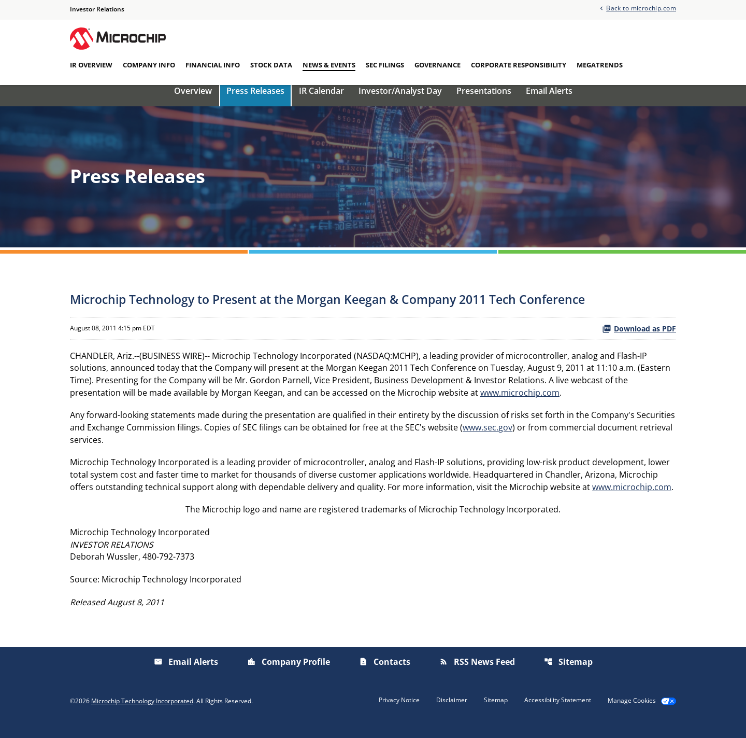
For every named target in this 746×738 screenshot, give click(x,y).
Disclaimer (451, 712)
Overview (193, 100)
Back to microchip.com (641, 8)
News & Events (329, 64)
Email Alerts (549, 100)
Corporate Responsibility (518, 64)
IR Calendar (321, 100)
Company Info (149, 64)
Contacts (384, 674)
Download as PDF (639, 338)
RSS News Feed (477, 674)
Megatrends (600, 64)
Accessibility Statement (557, 712)
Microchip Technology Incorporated (142, 712)
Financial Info (212, 64)
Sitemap (568, 674)
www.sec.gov (487, 438)
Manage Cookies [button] (632, 713)
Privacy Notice (399, 712)
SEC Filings (385, 64)
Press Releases (255, 100)
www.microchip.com (520, 403)
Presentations (483, 100)
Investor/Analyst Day (400, 100)
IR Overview (91, 64)
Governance (437, 64)
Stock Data (271, 64)
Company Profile (288, 674)
